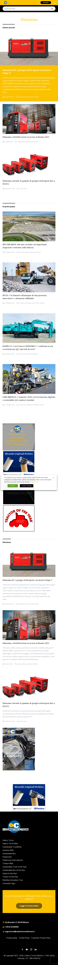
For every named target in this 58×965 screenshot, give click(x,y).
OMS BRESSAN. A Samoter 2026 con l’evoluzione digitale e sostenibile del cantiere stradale (29, 398)
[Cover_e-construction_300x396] (29, 749)
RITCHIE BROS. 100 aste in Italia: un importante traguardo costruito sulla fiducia (25, 246)
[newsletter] (19, 437)
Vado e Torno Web (10, 843)
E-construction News (32, 97)
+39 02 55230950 (11, 927)
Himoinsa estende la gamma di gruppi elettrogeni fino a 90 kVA (29, 182)
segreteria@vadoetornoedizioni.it (19, 931)
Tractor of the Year (10, 877)
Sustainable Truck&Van (12, 847)
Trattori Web (8, 863)
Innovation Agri (9, 883)
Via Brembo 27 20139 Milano (16, 922)
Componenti (21, 97)
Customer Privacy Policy (40, 938)
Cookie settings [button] (27, 486)
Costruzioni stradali (25, 405)
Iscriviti (45, 2)
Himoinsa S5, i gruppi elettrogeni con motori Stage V (27, 71)
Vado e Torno (8, 840)
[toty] (18, 518)
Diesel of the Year (10, 873)
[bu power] (18, 464)
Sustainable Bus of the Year (14, 870)
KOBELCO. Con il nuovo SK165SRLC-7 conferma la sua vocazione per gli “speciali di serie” (28, 347)
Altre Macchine (23, 252)
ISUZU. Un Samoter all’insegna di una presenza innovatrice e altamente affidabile (25, 297)
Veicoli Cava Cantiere (38, 303)
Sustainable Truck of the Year (15, 867)
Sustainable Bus (9, 853)
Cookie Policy (24, 938)
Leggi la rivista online (29, 906)
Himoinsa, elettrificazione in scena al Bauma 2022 (26, 137)
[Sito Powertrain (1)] (18, 491)
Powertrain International (13, 860)
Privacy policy (11, 938)
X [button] (53, 477)
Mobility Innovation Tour (13, 880)
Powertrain (7, 857)
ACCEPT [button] (12, 486)
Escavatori (35, 354)
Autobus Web (8, 850)
